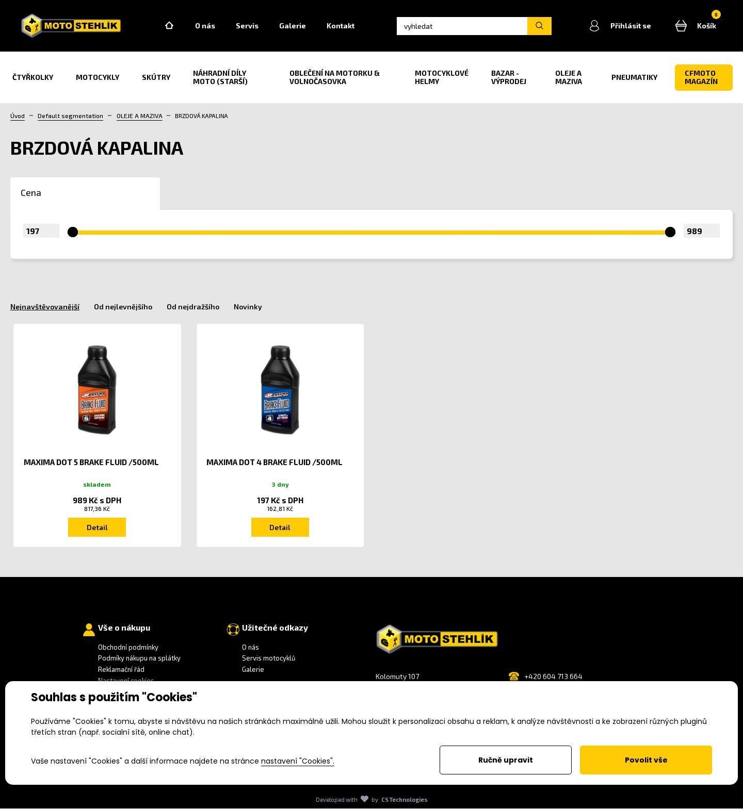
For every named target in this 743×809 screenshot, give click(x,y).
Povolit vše (646, 760)
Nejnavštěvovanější (44, 307)
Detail (97, 527)
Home (170, 26)
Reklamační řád (121, 670)
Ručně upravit (505, 760)
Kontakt (342, 26)
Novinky (248, 307)
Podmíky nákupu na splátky (139, 659)
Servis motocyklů (268, 659)
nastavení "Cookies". (297, 761)
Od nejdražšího (193, 307)
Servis (248, 26)
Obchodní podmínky (128, 647)
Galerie (294, 26)
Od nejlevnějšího (123, 307)
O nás (207, 26)
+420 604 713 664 (553, 676)
